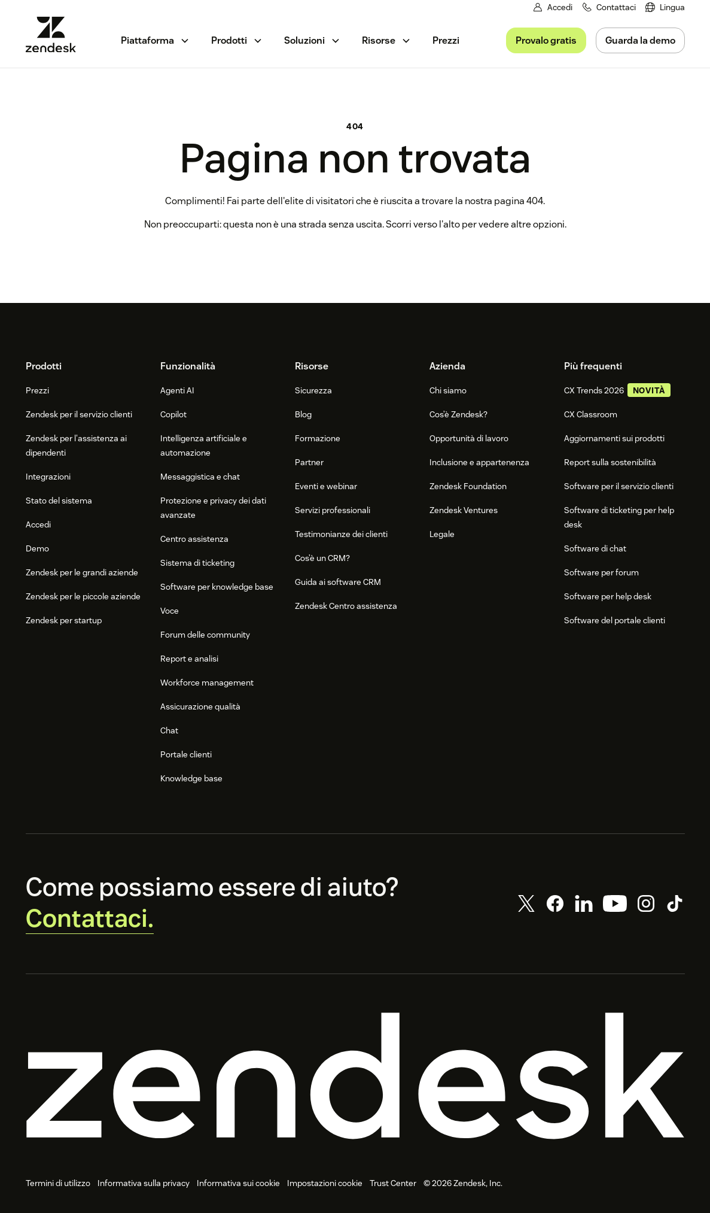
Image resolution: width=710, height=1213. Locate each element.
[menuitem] (665, 7)
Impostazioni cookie (324, 1183)
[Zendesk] (355, 1076)
